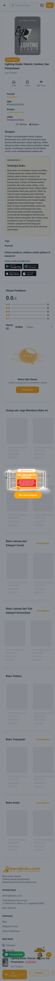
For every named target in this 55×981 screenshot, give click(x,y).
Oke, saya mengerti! (28, 495)
